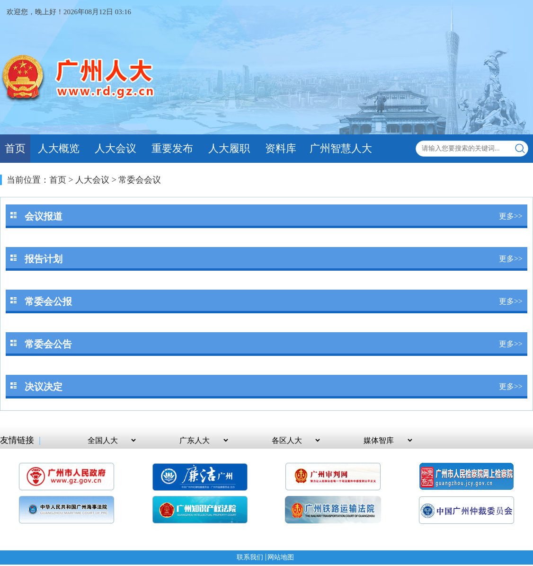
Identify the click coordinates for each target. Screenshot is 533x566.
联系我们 (250, 557)
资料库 (280, 148)
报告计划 (43, 259)
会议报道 (43, 216)
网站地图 (280, 557)
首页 (15, 148)
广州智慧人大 (341, 148)
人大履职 (229, 148)
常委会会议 (139, 180)
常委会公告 (48, 344)
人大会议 (115, 148)
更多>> (511, 216)
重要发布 (172, 148)
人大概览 (59, 148)
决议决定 (43, 386)
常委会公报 (48, 301)
